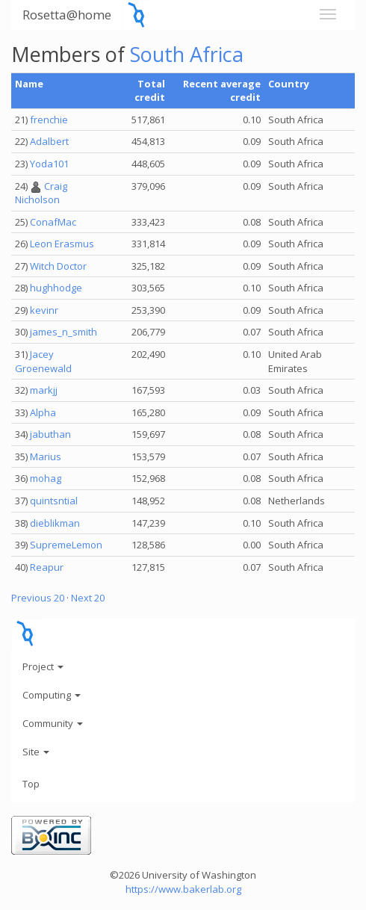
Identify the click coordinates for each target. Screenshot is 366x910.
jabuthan (50, 434)
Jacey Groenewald (43, 361)
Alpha (43, 412)
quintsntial (54, 500)
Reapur (46, 567)
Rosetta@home (66, 14)
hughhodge (56, 287)
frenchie (49, 119)
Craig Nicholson (41, 193)
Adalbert (49, 141)
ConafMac (53, 222)
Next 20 (88, 597)
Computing (51, 695)
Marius (45, 456)
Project (42, 666)
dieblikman (55, 523)
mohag (45, 478)
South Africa (187, 54)
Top (31, 783)
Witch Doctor (58, 266)
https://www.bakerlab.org (183, 889)
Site (35, 751)
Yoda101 (49, 163)
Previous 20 (37, 597)
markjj (44, 390)
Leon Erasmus (62, 243)
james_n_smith (63, 331)
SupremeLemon (66, 544)
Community (52, 723)
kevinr (44, 310)
